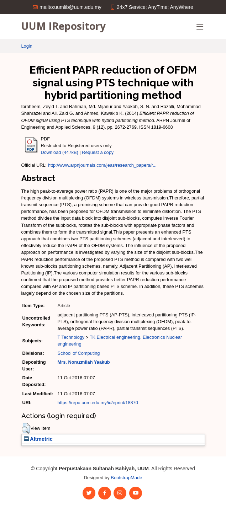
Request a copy (98, 152)
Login (26, 46)
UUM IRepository (63, 26)
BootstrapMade (126, 477)
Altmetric (38, 439)
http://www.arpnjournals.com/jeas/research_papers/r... (102, 165)
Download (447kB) (59, 152)
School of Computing (79, 353)
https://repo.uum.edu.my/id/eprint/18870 (98, 402)
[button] (26, 428)
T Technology (71, 337)
